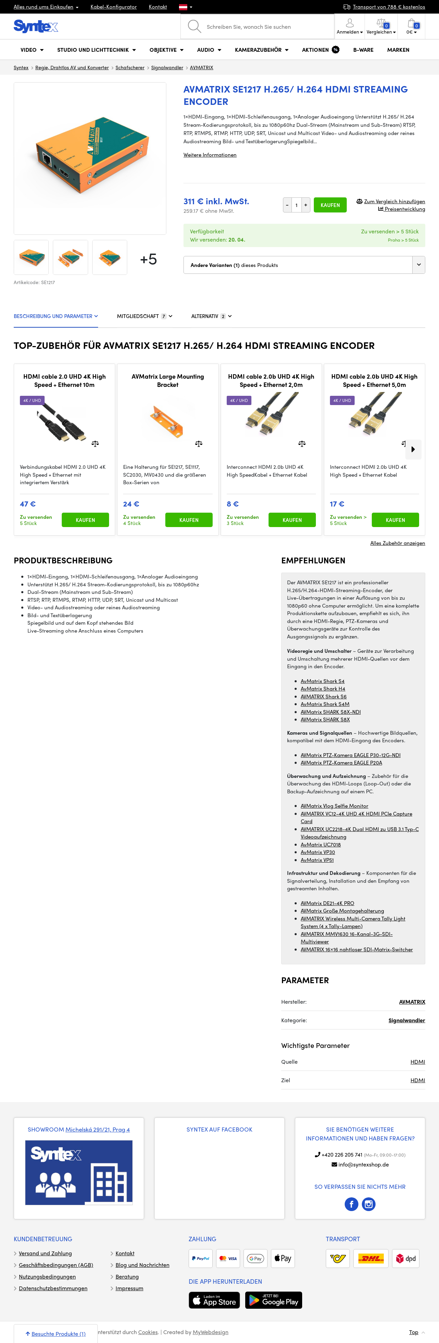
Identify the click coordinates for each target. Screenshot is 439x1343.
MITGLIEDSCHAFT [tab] (145, 316)
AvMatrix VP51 (317, 860)
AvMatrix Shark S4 (323, 681)
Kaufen (330, 205)
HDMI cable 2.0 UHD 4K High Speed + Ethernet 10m (64, 380)
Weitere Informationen (210, 154)
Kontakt (158, 6)
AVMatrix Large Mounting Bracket (168, 380)
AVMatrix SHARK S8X (325, 719)
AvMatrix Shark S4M (325, 704)
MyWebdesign (210, 1332)
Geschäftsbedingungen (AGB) (56, 1265)
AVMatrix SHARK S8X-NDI (331, 712)
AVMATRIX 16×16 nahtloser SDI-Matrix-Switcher (357, 949)
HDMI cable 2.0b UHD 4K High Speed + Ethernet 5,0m (374, 380)
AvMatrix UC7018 (321, 844)
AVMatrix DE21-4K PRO (327, 903)
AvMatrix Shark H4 (323, 688)
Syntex (21, 67)
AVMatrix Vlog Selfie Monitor (334, 805)
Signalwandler (167, 67)
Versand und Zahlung (45, 1253)
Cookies (148, 1332)
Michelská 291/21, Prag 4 (98, 1129)
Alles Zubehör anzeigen (397, 543)
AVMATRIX (201, 67)
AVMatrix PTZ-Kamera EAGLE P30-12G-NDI (351, 755)
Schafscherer (130, 67)
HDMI (418, 1061)
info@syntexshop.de (364, 1164)
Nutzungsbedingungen (47, 1276)
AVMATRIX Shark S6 (324, 696)
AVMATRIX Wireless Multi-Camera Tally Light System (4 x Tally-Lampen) (353, 922)
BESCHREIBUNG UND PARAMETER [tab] (56, 316)
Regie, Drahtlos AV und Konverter (72, 67)
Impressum (129, 1288)
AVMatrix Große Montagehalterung (342, 910)
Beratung (127, 1276)
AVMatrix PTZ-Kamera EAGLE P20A (341, 762)
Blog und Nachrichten (142, 1265)
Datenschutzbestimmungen (53, 1288)
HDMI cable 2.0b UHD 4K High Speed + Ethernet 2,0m (271, 380)
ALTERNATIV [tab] (211, 316)
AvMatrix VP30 (318, 852)
